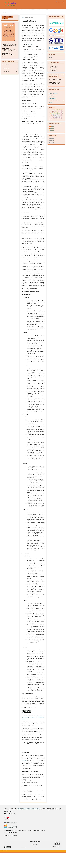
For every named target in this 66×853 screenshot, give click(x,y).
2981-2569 (30, 44)
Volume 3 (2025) (53, 67)
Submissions (32, 9)
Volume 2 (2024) (53, 69)
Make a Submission (7, 16)
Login (63, 1)
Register (58, 1)
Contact (5, 18)
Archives (40, 9)
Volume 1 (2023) (53, 70)
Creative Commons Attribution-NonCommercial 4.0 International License (33, 717)
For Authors (51, 140)
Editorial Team (24, 9)
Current (10, 9)
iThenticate (24, 760)
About (4, 12)
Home (4, 9)
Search (46, 9)
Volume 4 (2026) (53, 66)
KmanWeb (58, 846)
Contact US (35, 846)
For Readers (51, 138)
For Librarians (51, 142)
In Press (16, 9)
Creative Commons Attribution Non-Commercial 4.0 (29, 808)
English (50, 57)
